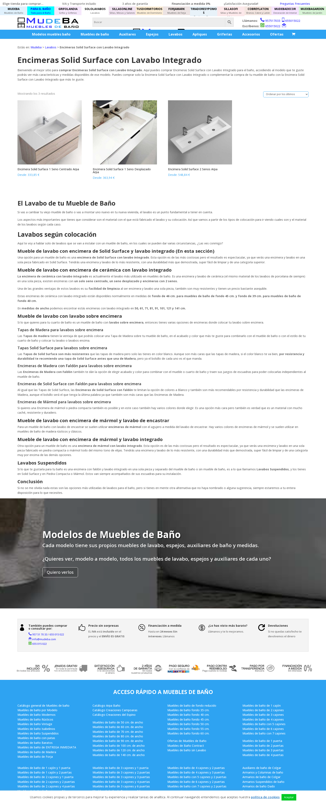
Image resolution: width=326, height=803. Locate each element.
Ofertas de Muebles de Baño (186, 741)
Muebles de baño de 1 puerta (262, 741)
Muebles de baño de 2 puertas (263, 746)
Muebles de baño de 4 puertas (263, 755)
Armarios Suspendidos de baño (263, 782)
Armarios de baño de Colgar (261, 777)
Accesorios (251, 34)
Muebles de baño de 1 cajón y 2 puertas (44, 772)
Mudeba (36, 47)
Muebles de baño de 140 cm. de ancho (119, 755)
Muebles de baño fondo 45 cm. (188, 719)
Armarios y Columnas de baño (262, 772)
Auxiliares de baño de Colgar (261, 768)
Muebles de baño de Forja (35, 757)
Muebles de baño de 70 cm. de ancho (118, 732)
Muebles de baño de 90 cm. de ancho (118, 741)
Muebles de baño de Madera (36, 752)
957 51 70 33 (39, 634)
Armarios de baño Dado (258, 786)
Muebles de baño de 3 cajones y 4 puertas (121, 782)
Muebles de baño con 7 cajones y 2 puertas (196, 786)
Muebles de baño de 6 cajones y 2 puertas (196, 782)
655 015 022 (56, 634)
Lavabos (175, 34)
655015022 (292, 21)
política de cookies (265, 797)
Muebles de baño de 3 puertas (263, 750)
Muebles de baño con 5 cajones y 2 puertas (196, 777)
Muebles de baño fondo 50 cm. (188, 724)
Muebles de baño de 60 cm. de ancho (118, 727)
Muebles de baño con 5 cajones (263, 724)
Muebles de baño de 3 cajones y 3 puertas (121, 777)
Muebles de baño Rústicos (35, 719)
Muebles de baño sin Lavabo (186, 750)
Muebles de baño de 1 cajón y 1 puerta (43, 768)
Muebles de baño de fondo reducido (191, 705)
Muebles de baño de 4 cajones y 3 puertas (196, 772)
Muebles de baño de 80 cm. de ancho (118, 736)
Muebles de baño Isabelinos (36, 729)
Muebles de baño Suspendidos (38, 733)
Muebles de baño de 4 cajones (263, 719)
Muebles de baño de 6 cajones (263, 729)
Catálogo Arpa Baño (106, 705)
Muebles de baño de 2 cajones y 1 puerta (45, 777)
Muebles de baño (95, 34)
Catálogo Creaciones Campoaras (115, 710)
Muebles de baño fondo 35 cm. (188, 710)
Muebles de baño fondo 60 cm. (188, 733)
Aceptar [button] (289, 797)
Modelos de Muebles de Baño (111, 534)
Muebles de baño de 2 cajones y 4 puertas (46, 786)
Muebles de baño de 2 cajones (263, 710)
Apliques (200, 34)
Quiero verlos (60, 572)
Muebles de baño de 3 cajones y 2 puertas (121, 772)
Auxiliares (127, 34)
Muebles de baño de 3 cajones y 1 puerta (120, 768)
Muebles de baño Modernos (36, 715)
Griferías (224, 34)
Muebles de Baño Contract (185, 746)
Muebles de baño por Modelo (37, 710)
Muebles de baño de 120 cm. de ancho (119, 750)
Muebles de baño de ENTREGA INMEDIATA (46, 747)
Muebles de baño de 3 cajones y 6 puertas (121, 786)
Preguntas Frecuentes (295, 4)
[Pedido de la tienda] (286, 94)
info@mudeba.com (44, 639)
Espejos (152, 34)
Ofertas (276, 34)
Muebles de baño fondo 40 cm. (188, 715)
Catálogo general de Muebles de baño (43, 705)
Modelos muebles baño (51, 34)
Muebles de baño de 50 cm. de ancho (118, 722)
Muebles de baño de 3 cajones (263, 715)
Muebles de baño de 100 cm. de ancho (119, 746)
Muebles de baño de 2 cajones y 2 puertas (46, 782)
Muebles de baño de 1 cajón (261, 705)
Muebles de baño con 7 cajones (263, 733)
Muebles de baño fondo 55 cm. (188, 729)
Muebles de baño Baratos (35, 743)
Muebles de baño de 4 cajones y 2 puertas (196, 768)
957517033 (272, 21)
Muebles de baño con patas (36, 738)
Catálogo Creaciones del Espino (114, 715)
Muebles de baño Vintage (34, 724)
